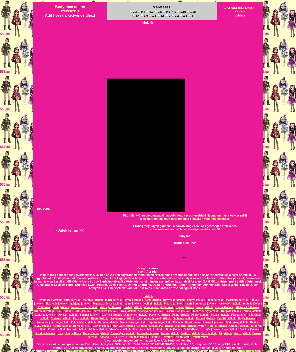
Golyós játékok (102, 325)
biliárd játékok (173, 303)
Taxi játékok (209, 333)
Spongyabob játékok (150, 311)
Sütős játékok (173, 329)
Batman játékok (108, 322)
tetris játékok (61, 307)
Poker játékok (199, 314)
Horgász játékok (231, 311)
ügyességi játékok (174, 299)
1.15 (181, 11)
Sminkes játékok (183, 318)
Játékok (240, 15)
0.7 (149, 11)
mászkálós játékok (237, 299)
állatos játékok (224, 307)
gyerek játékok (134, 299)
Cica (60, 333)
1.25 (191, 11)
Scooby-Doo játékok (177, 311)
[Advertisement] (148, 35)
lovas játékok (114, 303)
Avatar (201, 325)
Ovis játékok (81, 318)
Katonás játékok (238, 325)
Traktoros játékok (236, 322)
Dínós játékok (99, 318)
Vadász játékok (190, 333)
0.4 (141, 11)
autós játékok (72, 299)
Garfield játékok (112, 314)
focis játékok (153, 299)
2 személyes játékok (122, 333)
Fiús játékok (238, 314)
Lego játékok (230, 329)
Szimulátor (182, 336)
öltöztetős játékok (56, 303)
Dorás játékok (81, 325)
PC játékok (166, 325)
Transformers (199, 336)
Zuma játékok (252, 311)
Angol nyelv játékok (122, 318)
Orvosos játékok (68, 314)
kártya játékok (196, 299)
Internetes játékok (148, 333)
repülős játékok (252, 303)
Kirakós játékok (45, 333)
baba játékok (215, 299)
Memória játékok (120, 329)
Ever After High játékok (239, 7)
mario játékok (113, 299)
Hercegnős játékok (137, 336)
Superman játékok (159, 322)
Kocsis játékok (170, 333)
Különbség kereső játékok (53, 322)
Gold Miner (191, 329)
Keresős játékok (77, 329)
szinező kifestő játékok (47, 311)
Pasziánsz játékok (144, 329)
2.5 (183, 15)
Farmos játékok (89, 314)
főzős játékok (127, 311)
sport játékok (133, 303)
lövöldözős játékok (50, 299)
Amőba (104, 336)
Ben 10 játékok (226, 318)
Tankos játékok (217, 325)
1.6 (152, 15)
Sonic (159, 329)
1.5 (144, 15)
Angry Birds (73, 333)
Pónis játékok (180, 314)
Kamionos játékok (135, 314)
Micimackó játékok (247, 307)
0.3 (133, 11)
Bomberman (193, 322)
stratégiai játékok (110, 307)
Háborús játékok (185, 325)
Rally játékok (242, 333)
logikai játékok (152, 303)
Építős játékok (57, 329)
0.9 (166, 11)
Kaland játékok (205, 318)
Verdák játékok (249, 329)
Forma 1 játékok (213, 322)
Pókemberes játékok (83, 322)
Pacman (178, 322)
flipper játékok (185, 307)
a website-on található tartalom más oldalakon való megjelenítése (185, 218)
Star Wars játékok (124, 325)
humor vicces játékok (84, 307)
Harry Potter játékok (96, 333)
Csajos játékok (62, 325)
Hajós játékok (246, 318)
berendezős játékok (105, 311)
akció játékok (204, 307)
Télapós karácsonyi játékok (154, 318)
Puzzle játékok (220, 314)
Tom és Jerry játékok (206, 311)
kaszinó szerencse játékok (200, 303)
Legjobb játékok (147, 325)
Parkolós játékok (159, 314)
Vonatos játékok (61, 318)
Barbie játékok (133, 307)
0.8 (158, 11)
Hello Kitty (117, 336)
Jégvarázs (99, 303)
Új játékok (225, 333)
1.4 (136, 15)
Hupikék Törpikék (162, 336)
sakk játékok (83, 311)
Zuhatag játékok (45, 314)
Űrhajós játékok (210, 329)
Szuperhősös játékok (133, 322)
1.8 (160, 15)
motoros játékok (93, 299)
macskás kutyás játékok (158, 307)
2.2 (175, 15)
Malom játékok (98, 329)
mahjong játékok (79, 303)
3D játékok (43, 307)
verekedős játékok (230, 303)
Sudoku (68, 311)
